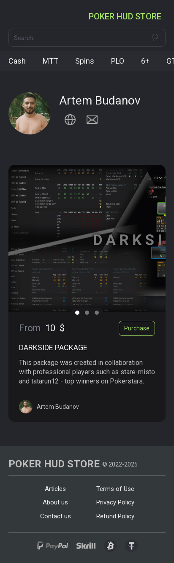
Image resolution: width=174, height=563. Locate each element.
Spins (84, 60)
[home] (127, 16)
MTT (50, 60)
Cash (17, 60)
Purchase (137, 328)
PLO (117, 60)
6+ (145, 60)
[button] (16, 16)
